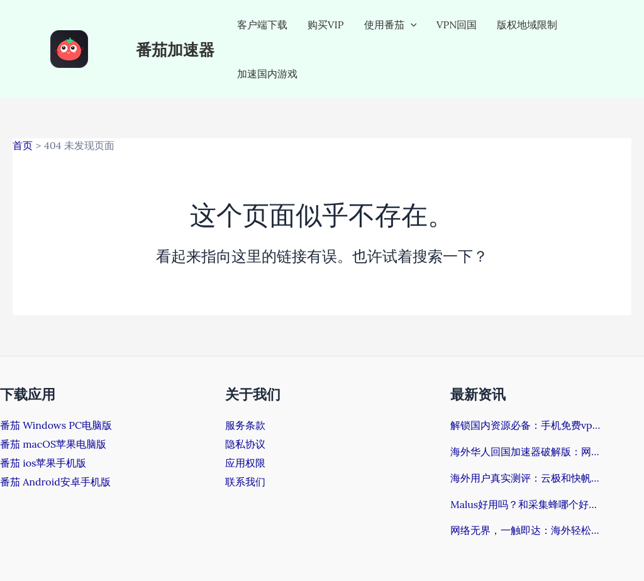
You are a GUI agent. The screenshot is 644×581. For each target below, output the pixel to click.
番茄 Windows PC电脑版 (56, 425)
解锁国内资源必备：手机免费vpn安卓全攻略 (525, 425)
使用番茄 (390, 24)
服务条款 (245, 425)
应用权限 (245, 462)
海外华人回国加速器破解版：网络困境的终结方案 (525, 451)
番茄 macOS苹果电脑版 (53, 444)
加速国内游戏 (267, 73)
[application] (410, 24)
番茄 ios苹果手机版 (43, 462)
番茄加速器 (175, 49)
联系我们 (245, 481)
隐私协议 (245, 444)
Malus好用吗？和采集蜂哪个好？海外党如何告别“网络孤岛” (525, 504)
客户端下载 (262, 24)
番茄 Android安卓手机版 (55, 481)
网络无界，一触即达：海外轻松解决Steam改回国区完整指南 (525, 530)
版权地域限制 (527, 24)
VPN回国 (456, 24)
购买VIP (326, 24)
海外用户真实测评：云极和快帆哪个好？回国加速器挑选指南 (525, 478)
